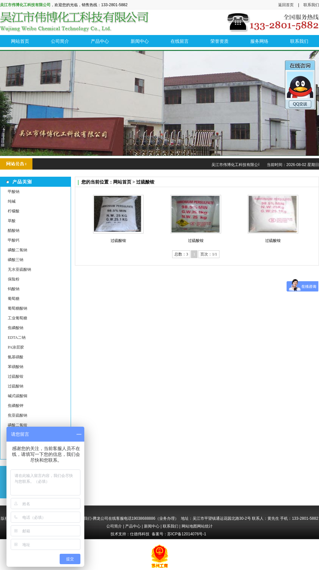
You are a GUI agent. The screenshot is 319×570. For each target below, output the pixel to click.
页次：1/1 (208, 254)
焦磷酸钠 (15, 328)
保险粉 (13, 279)
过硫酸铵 (15, 376)
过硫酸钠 (15, 386)
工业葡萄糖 (17, 318)
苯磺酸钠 (15, 366)
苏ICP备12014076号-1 (186, 534)
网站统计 (205, 526)
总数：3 (181, 254)
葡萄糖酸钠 (17, 308)
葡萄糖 (13, 298)
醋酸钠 (13, 230)
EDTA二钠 (17, 337)
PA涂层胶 (16, 347)
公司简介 (114, 526)
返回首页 (286, 5)
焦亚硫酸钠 (17, 415)
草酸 (12, 221)
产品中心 (133, 526)
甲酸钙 (13, 240)
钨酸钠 (13, 289)
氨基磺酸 (15, 357)
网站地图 (189, 526)
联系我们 (311, 5)
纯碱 (12, 201)
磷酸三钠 (15, 259)
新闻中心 (152, 526)
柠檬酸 (13, 211)
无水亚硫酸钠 (19, 269)
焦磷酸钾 (15, 405)
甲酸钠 (13, 191)
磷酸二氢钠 (17, 250)
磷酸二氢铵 (17, 425)
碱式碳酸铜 (17, 396)
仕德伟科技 (139, 534)
